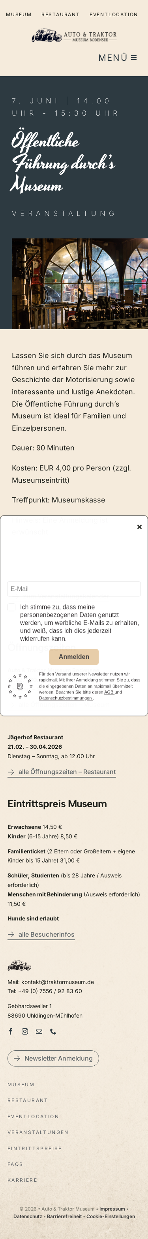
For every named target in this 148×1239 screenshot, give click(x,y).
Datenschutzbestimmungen (66, 701)
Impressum (112, 1209)
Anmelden (74, 660)
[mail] (39, 1031)
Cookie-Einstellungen (110, 1216)
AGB (109, 696)
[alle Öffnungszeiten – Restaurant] (61, 773)
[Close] (139, 530)
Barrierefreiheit (64, 1216)
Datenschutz (27, 1216)
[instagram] (25, 1031)
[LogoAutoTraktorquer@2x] (74, 25)
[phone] (53, 1031)
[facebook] (10, 1031)
